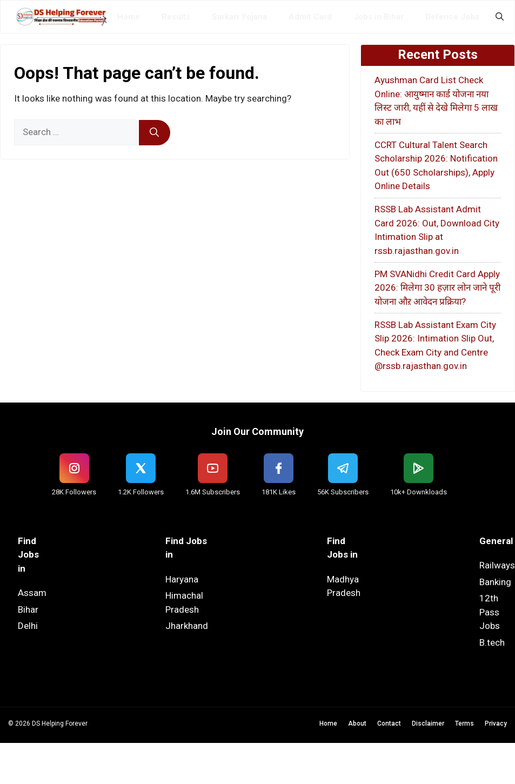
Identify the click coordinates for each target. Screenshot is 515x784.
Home (128, 17)
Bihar (28, 609)
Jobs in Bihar (378, 17)
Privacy (496, 723)
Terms (464, 723)
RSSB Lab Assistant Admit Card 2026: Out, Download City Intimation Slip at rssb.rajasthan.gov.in (436, 230)
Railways (497, 565)
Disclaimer (428, 723)
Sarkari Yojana (239, 17)
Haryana (181, 579)
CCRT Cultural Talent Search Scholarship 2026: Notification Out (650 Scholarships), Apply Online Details (436, 165)
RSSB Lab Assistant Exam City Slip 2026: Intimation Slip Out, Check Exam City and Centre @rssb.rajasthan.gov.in (435, 345)
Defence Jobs (452, 17)
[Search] (154, 133)
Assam (32, 592)
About (357, 723)
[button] (499, 17)
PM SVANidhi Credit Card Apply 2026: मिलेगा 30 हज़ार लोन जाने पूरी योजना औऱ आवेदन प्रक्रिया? (437, 288)
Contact (389, 723)
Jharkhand (186, 625)
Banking (495, 582)
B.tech (492, 642)
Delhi (28, 625)
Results (176, 17)
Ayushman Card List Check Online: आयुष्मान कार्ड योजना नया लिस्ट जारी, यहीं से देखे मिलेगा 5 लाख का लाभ (436, 101)
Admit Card (310, 17)
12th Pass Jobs (489, 612)
